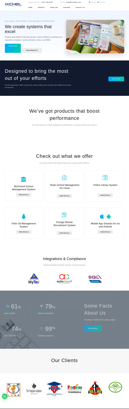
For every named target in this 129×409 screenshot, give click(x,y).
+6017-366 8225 (47, 2)
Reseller (54, 7)
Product (41, 7)
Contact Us (80, 7)
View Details (24, 195)
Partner (66, 7)
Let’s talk (116, 79)
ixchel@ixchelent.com (73, 2)
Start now (13, 46)
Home (30, 7)
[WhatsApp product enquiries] (4, 396)
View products (32, 50)
